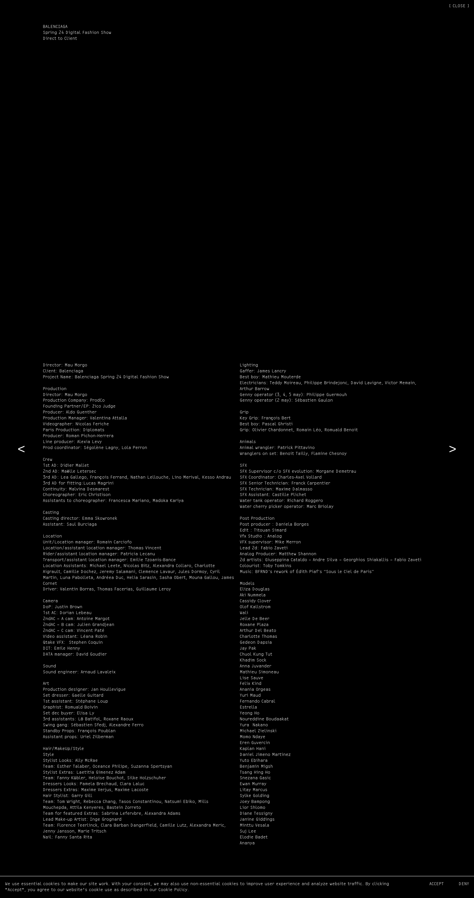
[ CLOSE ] (459, 6)
